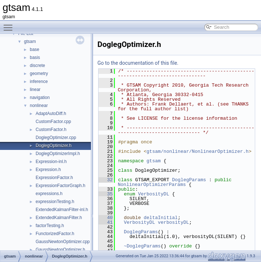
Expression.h (48, 169)
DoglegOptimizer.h (54, 145)
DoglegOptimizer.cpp (56, 137)
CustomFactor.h (51, 129)
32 (106, 179)
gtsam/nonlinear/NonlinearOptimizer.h (197, 151)
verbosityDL (173, 222)
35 (106, 194)
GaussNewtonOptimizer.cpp (63, 241)
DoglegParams (189, 179)
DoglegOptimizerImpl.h (58, 153)
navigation (40, 97)
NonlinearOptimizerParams (152, 184)
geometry (39, 73)
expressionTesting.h (55, 201)
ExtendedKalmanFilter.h (59, 217)
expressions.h (49, 193)
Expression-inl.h (51, 161)
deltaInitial (161, 217)
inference (39, 81)
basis (35, 57)
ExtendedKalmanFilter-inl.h (62, 209)
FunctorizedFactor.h (55, 233)
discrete (37, 65)
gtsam (30, 41)
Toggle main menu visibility (10, 24)
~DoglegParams (142, 246)
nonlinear (39, 105)
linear (35, 89)
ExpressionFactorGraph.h (60, 185)
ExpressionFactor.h (54, 177)
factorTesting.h (50, 225)
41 (106, 222)
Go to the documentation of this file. (137, 63)
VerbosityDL (153, 194)
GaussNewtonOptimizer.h (60, 249)
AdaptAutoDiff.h (51, 113)
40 (106, 217)
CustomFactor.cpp (53, 121)
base (34, 49)
